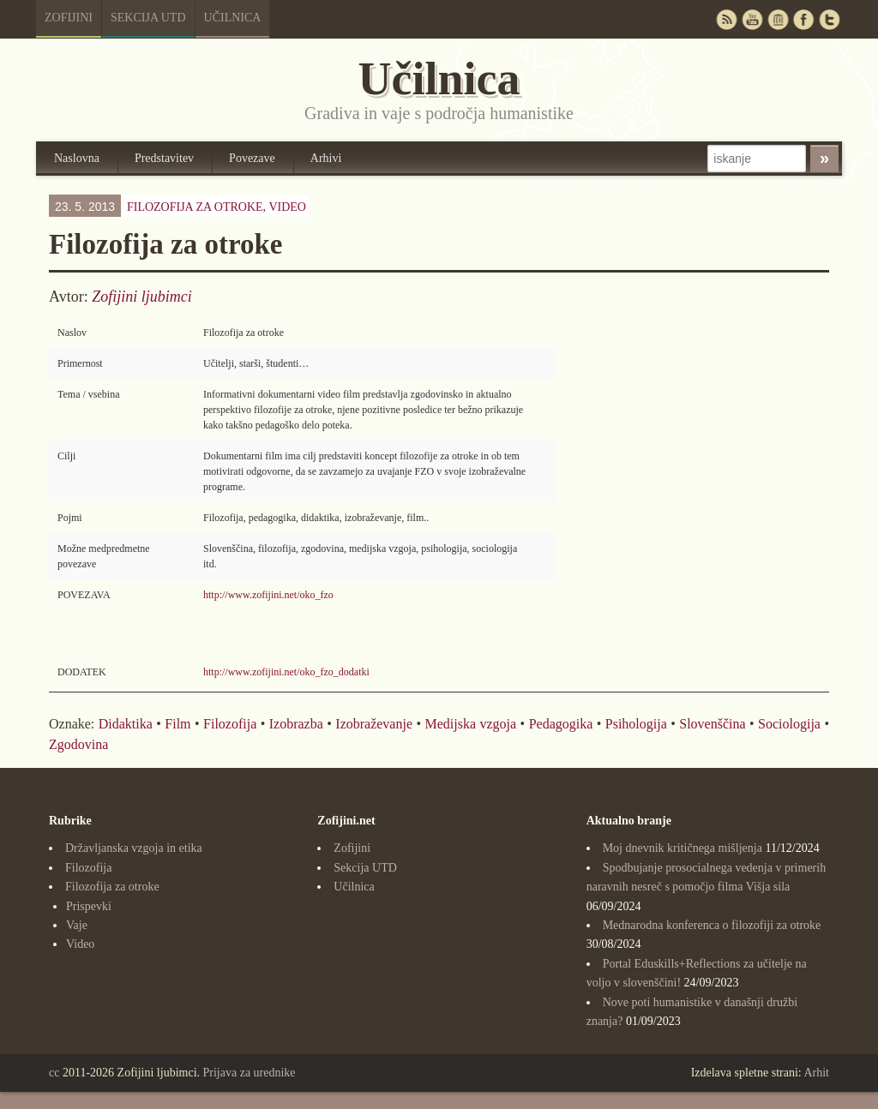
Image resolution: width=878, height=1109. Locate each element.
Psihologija (636, 723)
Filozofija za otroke (112, 886)
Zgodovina (78, 744)
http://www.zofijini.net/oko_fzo (268, 595)
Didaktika (126, 723)
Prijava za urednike (249, 1072)
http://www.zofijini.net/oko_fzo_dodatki (286, 672)
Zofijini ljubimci (142, 296)
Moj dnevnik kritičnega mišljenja (682, 848)
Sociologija (789, 723)
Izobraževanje (373, 723)
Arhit (816, 1072)
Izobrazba (296, 723)
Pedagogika (561, 723)
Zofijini (69, 17)
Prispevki (88, 906)
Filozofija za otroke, (216, 207)
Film (177, 723)
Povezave (252, 158)
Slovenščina (712, 723)
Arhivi (326, 158)
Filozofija (229, 723)
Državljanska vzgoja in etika (133, 848)
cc (54, 1072)
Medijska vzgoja (471, 723)
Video (287, 207)
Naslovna (76, 158)
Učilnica (233, 17)
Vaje (76, 925)
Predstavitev (164, 158)
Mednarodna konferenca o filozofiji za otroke (712, 925)
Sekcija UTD (148, 17)
